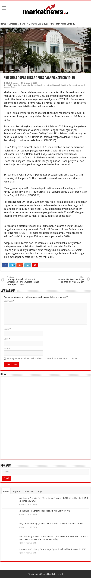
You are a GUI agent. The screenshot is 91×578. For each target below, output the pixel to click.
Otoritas (14, 87)
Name (7, 329)
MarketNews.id (12, 83)
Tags (40, 491)
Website (7, 348)
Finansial (56, 85)
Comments (29, 491)
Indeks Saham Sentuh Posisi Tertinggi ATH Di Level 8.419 (44, 511)
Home (3, 24)
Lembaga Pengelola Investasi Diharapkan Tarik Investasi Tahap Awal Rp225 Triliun (23, 281)
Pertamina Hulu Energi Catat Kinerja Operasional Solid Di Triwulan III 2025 (52, 549)
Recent (6, 491)
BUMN (23, 24)
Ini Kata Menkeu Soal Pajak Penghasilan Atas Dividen (68, 279)
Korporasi (13, 24)
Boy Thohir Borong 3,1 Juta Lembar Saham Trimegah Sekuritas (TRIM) (51, 523)
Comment (9, 301)
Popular (16, 491)
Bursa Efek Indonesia (21, 85)
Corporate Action (38, 85)
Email (7, 339)
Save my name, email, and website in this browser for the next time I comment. (42, 358)
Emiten (48, 85)
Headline (64, 85)
